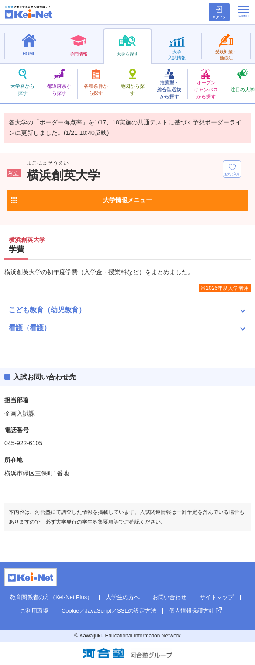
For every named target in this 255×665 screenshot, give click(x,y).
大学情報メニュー (127, 199)
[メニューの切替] (244, 12)
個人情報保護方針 (191, 610)
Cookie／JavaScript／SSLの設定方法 (109, 610)
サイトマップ (217, 597)
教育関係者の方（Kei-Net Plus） (51, 597)
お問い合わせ (169, 597)
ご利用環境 (34, 610)
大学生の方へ (123, 597)
